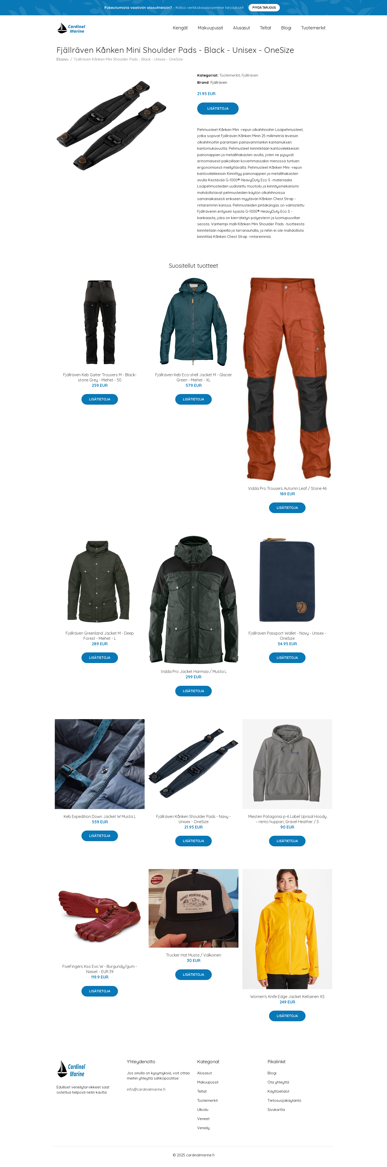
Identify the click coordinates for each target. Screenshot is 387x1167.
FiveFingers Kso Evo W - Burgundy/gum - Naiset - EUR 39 (99, 972)
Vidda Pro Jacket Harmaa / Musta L (194, 675)
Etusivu (62, 62)
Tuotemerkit (313, 29)
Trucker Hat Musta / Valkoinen (193, 958)
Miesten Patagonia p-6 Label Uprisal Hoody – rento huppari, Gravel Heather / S (287, 822)
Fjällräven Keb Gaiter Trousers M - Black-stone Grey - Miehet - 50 (99, 381)
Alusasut (241, 29)
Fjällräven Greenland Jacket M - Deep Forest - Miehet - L (100, 639)
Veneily (203, 1131)
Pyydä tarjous (264, 7)
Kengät (180, 29)
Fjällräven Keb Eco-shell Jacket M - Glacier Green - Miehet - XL (193, 381)
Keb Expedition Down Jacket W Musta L (100, 819)
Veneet (203, 1122)
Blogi (286, 29)
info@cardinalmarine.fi (146, 1092)
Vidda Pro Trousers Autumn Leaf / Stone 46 (287, 491)
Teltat (265, 29)
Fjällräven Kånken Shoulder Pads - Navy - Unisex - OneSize (193, 822)
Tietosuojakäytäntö (284, 1104)
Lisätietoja (218, 112)
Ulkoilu (202, 1113)
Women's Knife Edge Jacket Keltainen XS (287, 1000)
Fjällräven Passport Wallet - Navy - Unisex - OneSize (287, 639)
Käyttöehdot (278, 1094)
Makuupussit (210, 29)
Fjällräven (250, 78)
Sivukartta (276, 1113)
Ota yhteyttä (278, 1085)
